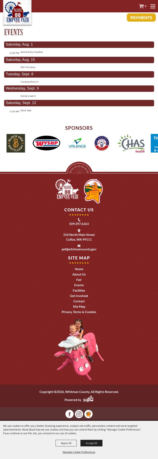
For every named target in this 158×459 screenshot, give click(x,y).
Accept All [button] (91, 443)
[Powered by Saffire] (88, 400)
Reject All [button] (66, 443)
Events (79, 285)
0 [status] (145, 6)
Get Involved (79, 296)
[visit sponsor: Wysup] (49, 144)
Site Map (79, 306)
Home (79, 269)
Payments (141, 17)
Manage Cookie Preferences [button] (79, 452)
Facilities (79, 290)
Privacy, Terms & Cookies (79, 312)
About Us (79, 274)
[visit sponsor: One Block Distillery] (18, 144)
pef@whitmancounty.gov (79, 249)
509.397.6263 (79, 224)
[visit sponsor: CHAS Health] (133, 144)
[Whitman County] (17, 13)
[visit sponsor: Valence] (79, 144)
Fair (79, 280)
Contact (79, 301)
